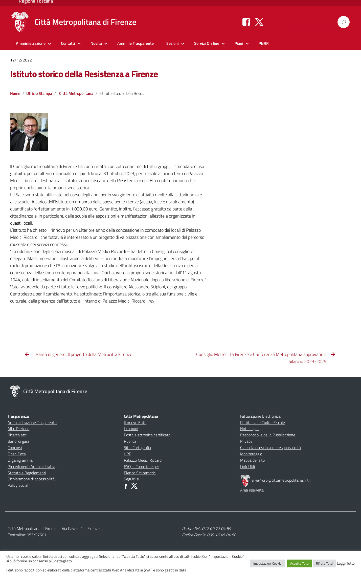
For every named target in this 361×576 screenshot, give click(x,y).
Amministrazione (31, 43)
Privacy (246, 441)
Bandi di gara (18, 441)
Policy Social (18, 485)
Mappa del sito (252, 460)
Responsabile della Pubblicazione (267, 435)
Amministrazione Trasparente (32, 422)
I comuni (131, 428)
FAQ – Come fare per (141, 466)
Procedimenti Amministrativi (31, 466)
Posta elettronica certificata (147, 435)
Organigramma (20, 460)
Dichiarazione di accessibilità (31, 479)
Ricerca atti (17, 435)
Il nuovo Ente (135, 422)
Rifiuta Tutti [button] (324, 563)
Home (15, 93)
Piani (239, 43)
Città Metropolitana (76, 93)
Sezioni (172, 43)
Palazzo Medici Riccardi (143, 460)
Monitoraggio (251, 454)
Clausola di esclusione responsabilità (270, 447)
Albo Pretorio (18, 428)
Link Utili (247, 466)
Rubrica (130, 441)
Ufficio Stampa (39, 93)
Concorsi (15, 447)
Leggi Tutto (346, 563)
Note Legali (249, 428)
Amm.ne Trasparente (135, 43)
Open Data (17, 454)
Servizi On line (206, 43)
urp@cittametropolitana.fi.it (286, 480)
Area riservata (252, 490)
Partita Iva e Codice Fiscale (262, 422)
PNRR (264, 43)
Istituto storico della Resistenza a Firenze (83, 74)
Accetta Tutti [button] (299, 563)
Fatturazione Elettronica (260, 416)
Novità (96, 43)
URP (127, 454)
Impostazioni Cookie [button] (267, 563)
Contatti (68, 43)
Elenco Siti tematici (140, 473)
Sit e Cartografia (137, 447)
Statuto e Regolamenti (27, 473)
